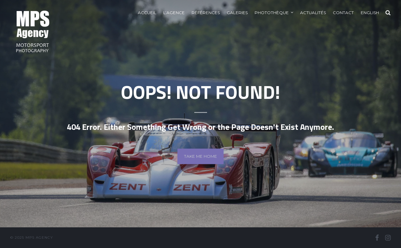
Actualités (313, 12)
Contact (343, 12)
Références (206, 12)
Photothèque (272, 12)
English (370, 12)
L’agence (174, 12)
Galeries (237, 12)
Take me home (200, 156)
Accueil (147, 12)
